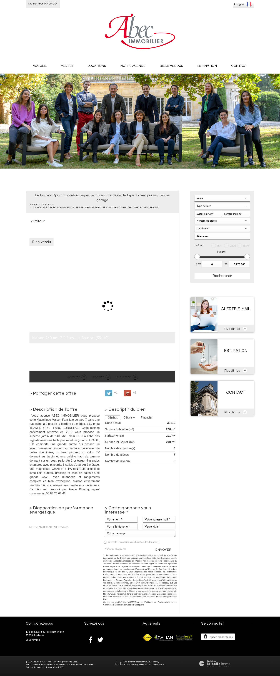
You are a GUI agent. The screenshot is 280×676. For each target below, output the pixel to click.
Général (113, 417)
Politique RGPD (87, 664)
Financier (146, 417)
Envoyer (163, 549)
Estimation (207, 65)
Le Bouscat (48, 204)
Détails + (129, 417)
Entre (197, 264)
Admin (77, 664)
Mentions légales (44, 664)
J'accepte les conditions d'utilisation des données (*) (134, 542)
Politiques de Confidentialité (157, 602)
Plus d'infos (235, 328)
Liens (70, 664)
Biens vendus (171, 65)
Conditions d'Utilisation (113, 605)
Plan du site (31, 664)
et (226, 264)
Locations (97, 65)
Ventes (67, 65)
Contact (239, 65)
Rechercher (222, 276)
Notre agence (132, 65)
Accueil (40, 65)
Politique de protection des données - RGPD (44, 667)
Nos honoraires (60, 664)
